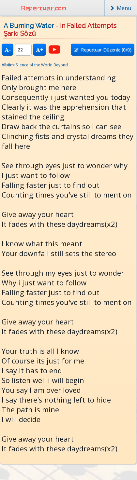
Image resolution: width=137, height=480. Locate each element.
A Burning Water (29, 26)
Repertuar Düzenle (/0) (102, 50)
